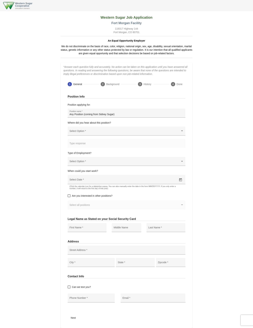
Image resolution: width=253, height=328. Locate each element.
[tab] (74, 84)
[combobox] (127, 132)
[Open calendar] (180, 180)
